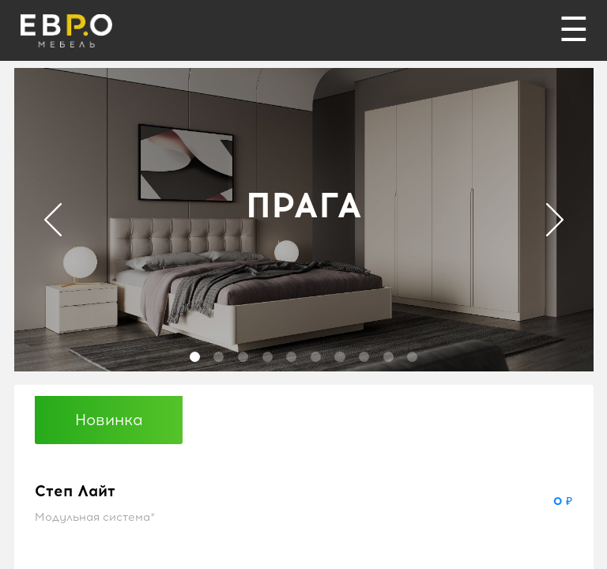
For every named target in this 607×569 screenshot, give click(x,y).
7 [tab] (339, 357)
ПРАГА (304, 205)
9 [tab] (388, 357)
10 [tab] (412, 357)
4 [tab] (267, 357)
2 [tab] (218, 357)
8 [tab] (364, 357)
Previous (53, 219)
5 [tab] (291, 357)
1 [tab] (195, 357)
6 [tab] (316, 357)
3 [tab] (243, 357)
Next (554, 219)
